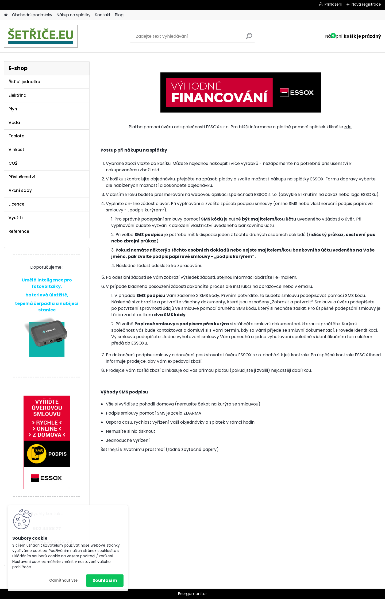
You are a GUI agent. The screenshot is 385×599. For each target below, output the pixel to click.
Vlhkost (16, 149)
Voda (14, 122)
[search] (249, 38)
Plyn (13, 109)
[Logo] (41, 36)
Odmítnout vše (63, 580)
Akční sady (20, 190)
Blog (119, 15)
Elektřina (17, 95)
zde (348, 127)
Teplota (17, 136)
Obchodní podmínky (32, 15)
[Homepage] (6, 15)
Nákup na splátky (74, 15)
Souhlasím (105, 580)
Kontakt (103, 15)
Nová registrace (366, 4)
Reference (19, 231)
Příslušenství (22, 177)
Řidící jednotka (24, 81)
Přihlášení (333, 4)
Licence (16, 204)
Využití (16, 218)
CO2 (13, 163)
